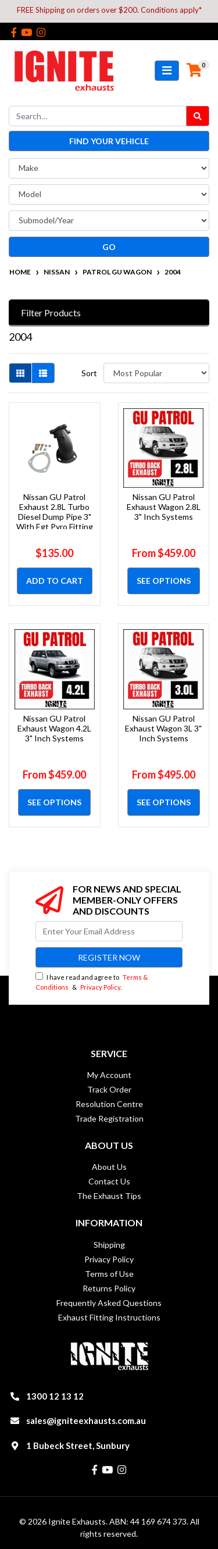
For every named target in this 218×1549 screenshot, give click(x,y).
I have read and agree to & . (91, 981)
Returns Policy (109, 1288)
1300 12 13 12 (55, 1396)
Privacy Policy (100, 987)
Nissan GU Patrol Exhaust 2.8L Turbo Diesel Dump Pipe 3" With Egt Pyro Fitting (54, 511)
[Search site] (197, 116)
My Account (109, 1075)
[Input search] (98, 116)
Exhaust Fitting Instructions (109, 1317)
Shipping (109, 1245)
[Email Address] (109, 931)
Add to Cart (54, 581)
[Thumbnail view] (20, 373)
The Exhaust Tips (109, 1196)
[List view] (43, 373)
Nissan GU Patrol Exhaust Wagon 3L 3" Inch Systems (163, 728)
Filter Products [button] (51, 312)
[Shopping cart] (194, 70)
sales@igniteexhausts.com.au (86, 1420)
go (109, 247)
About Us (109, 1167)
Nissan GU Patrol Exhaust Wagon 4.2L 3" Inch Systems (54, 728)
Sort (89, 373)
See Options (164, 581)
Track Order (109, 1089)
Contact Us (109, 1181)
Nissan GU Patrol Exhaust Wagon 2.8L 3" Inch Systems (164, 507)
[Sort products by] (156, 373)
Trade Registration (109, 1118)
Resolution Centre (109, 1104)
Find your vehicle (109, 141)
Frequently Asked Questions (109, 1303)
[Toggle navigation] (167, 70)
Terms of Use (109, 1274)
